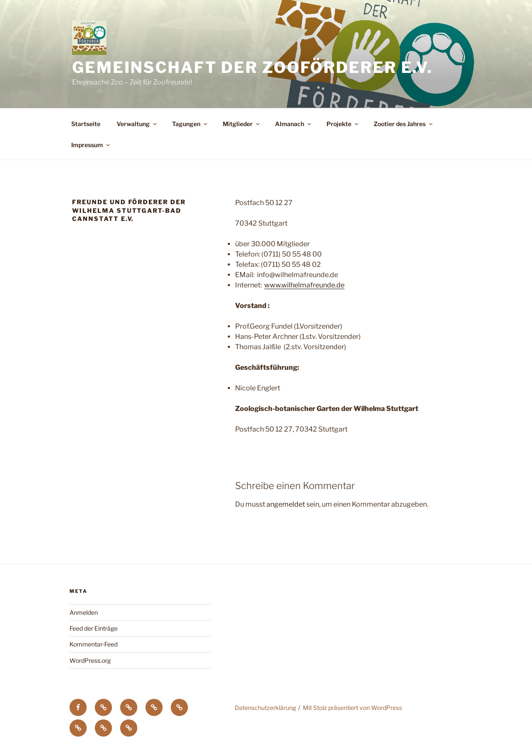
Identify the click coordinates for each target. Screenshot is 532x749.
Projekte (343, 123)
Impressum (91, 144)
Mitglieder (242, 123)
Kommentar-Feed (94, 644)
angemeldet (285, 504)
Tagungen (190, 123)
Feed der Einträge (94, 628)
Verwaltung (137, 123)
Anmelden (84, 612)
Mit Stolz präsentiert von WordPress (352, 707)
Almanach (293, 123)
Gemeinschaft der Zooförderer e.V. (252, 67)
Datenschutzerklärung (265, 707)
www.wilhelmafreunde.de (304, 285)
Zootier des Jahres (404, 123)
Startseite (85, 123)
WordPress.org (90, 660)
